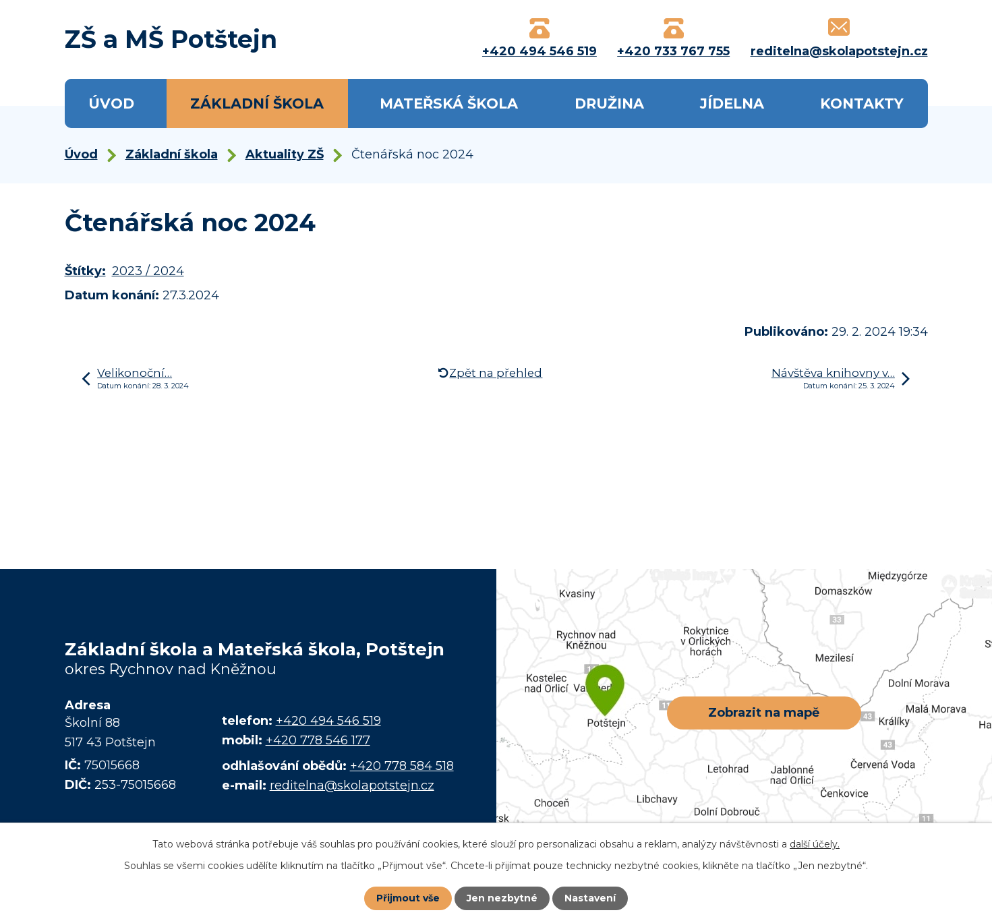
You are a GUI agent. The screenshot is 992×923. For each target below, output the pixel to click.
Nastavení (590, 898)
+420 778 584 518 (402, 765)
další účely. (815, 844)
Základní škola (257, 103)
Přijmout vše (408, 898)
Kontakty (862, 103)
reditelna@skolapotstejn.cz (352, 785)
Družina (609, 103)
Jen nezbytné (502, 898)
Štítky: (85, 271)
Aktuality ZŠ (284, 154)
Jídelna (732, 103)
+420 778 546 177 (318, 740)
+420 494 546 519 (328, 720)
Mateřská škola (449, 103)
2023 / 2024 (148, 271)
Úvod (111, 103)
